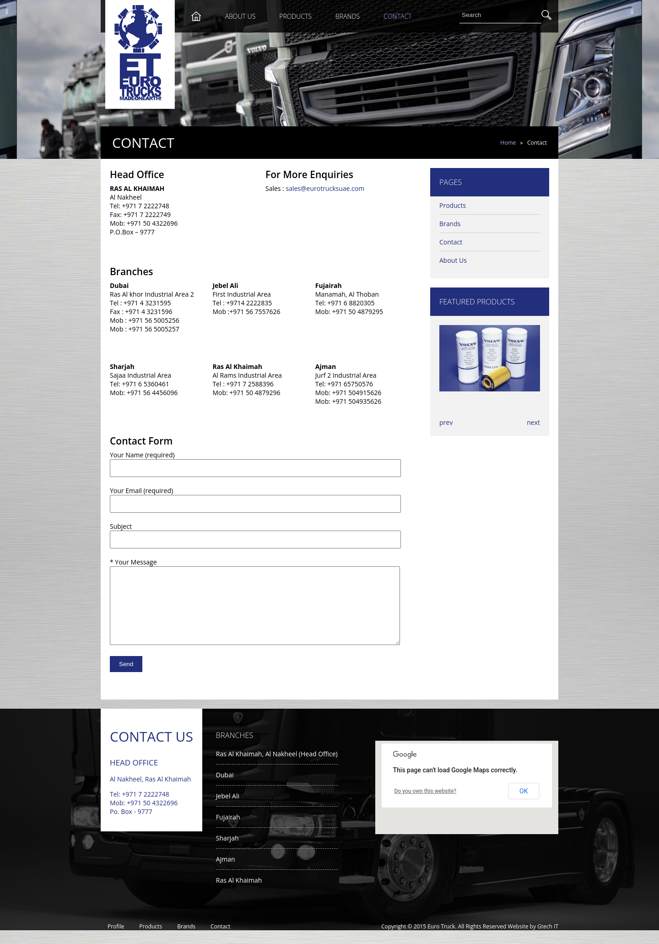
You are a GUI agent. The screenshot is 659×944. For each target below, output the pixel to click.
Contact (397, 16)
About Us (240, 16)
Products (295, 16)
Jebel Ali (227, 809)
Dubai (225, 788)
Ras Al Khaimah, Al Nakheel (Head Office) (277, 767)
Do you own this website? (425, 805)
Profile (116, 940)
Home (508, 142)
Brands (347, 16)
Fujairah (228, 830)
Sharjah (227, 851)
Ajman (225, 872)
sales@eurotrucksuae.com (325, 188)
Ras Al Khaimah (239, 894)
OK (523, 804)
